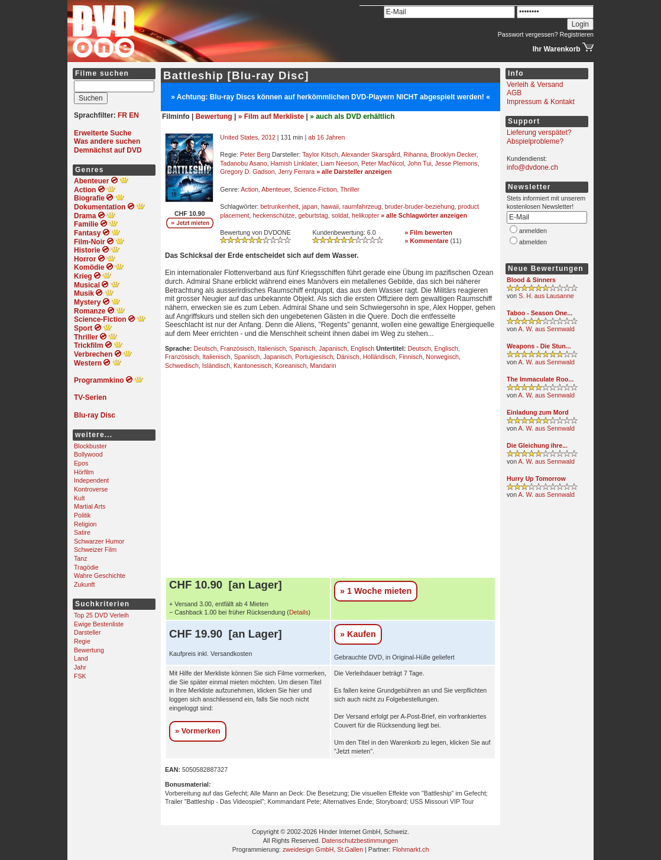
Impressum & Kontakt (541, 102)
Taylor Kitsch (320, 154)
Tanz (81, 558)
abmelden (533, 241)
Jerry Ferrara (296, 171)
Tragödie (86, 567)
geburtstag (313, 215)
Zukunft (84, 584)
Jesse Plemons (456, 163)
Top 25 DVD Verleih (101, 615)
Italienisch (272, 348)
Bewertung (89, 650)
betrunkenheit (279, 206)
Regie (82, 641)
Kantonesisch (252, 365)
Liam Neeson (339, 163)
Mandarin (323, 365)
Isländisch (216, 365)
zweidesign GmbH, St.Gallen (323, 849)
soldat (340, 215)
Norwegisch (442, 356)
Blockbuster (90, 446)
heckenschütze (273, 215)
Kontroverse (91, 489)
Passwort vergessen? (528, 34)
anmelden (533, 230)
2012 (268, 137)
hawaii (330, 206)
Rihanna (415, 154)
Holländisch (379, 356)
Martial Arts (89, 506)
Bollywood (88, 454)
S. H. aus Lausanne (546, 295)
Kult (79, 498)
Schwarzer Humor (99, 541)
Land (81, 658)
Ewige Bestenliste (99, 624)
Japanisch (333, 348)
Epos (81, 463)
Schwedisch (182, 365)
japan (309, 206)
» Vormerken (198, 730)
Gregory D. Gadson (247, 171)
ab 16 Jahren (326, 137)
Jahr (80, 667)
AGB (514, 93)
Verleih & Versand (535, 84)
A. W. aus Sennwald (547, 328)
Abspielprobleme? (535, 141)
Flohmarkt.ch (411, 849)
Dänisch (347, 356)
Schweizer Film (95, 549)
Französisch (237, 348)
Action (249, 189)
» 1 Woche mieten (375, 591)
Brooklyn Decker (453, 154)
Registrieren (577, 34)
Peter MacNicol (382, 163)
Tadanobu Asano (243, 163)
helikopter (365, 215)
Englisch (362, 348)
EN (134, 115)
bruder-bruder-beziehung (420, 206)
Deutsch (205, 348)
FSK (80, 676)
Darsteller (87, 632)
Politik (82, 515)
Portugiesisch (314, 356)
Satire (82, 532)
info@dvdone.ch (532, 167)
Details (299, 612)
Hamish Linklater (294, 163)
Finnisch (411, 356)
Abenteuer (275, 189)
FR (122, 115)
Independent (91, 480)
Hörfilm (84, 472)
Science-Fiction (315, 189)
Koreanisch (290, 365)
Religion (85, 524)
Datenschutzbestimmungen (360, 840)
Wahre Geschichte (99, 575)
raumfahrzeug (361, 206)
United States (239, 137)
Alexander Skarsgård (370, 154)
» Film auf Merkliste (271, 116)
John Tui (419, 163)
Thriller (349, 189)
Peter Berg (255, 154)
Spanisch (302, 348)
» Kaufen (358, 634)
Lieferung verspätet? (539, 132)
